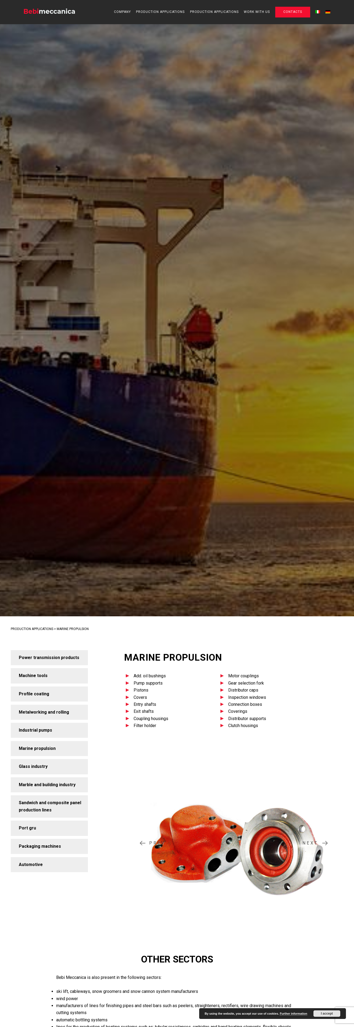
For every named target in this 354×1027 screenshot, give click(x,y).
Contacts (292, 12)
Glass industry (33, 766)
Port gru (27, 828)
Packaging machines (40, 846)
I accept (327, 1013)
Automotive (31, 864)
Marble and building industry (47, 784)
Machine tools (33, 675)
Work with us (257, 12)
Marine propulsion (37, 748)
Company (122, 12)
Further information (293, 1013)
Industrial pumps (35, 730)
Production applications (160, 12)
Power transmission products (49, 657)
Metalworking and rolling (44, 712)
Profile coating (34, 693)
